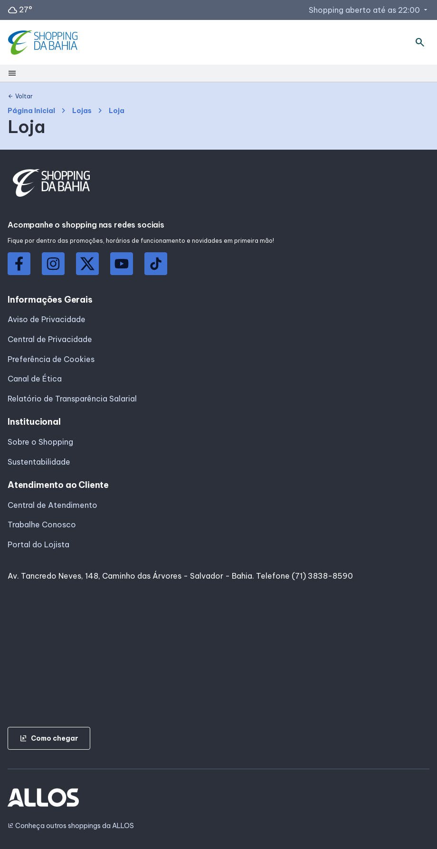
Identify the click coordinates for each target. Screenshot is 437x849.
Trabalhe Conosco (42, 524)
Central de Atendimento (52, 505)
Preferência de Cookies (51, 359)
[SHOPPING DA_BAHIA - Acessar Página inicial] (44, 42)
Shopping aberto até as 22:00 (369, 10)
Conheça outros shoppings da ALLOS (71, 826)
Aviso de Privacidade (47, 319)
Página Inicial (31, 111)
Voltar (20, 96)
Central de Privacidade (50, 339)
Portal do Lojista (38, 544)
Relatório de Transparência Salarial (72, 398)
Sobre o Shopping (40, 442)
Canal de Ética (35, 378)
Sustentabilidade (39, 462)
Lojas (82, 111)
